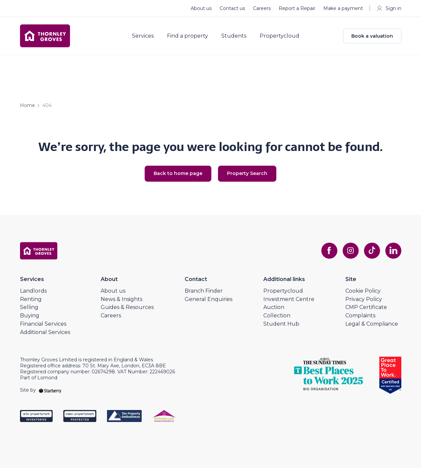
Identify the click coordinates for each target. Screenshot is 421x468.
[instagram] (351, 251)
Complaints (360, 315)
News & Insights (121, 299)
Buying (29, 315)
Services (143, 36)
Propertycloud (279, 36)
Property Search (247, 173)
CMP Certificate (366, 307)
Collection (276, 315)
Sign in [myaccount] (388, 8)
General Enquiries (208, 299)
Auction (273, 307)
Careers (262, 8)
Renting (31, 299)
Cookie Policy (363, 291)
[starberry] (50, 390)
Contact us (232, 8)
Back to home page (178, 173)
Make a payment (343, 8)
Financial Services (43, 324)
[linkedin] (393, 251)
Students (233, 36)
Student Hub (281, 324)
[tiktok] (372, 251)
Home (27, 105)
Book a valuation (372, 36)
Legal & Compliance (371, 324)
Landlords (33, 291)
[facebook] (329, 251)
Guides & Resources (127, 307)
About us (201, 8)
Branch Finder (204, 291)
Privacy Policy (363, 299)
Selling (29, 307)
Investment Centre (288, 299)
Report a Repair (297, 8)
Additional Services (45, 332)
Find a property (187, 36)
